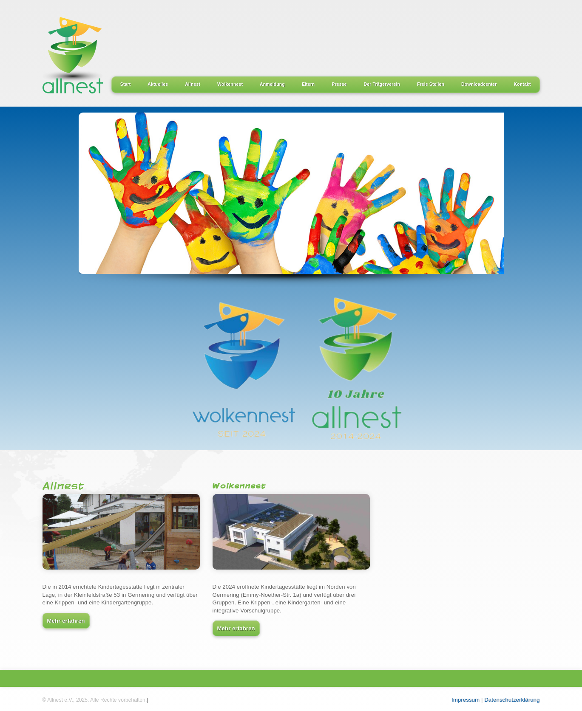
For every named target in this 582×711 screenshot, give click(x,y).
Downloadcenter (479, 84)
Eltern (308, 84)
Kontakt (522, 84)
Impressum (465, 700)
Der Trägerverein (382, 84)
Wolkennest (230, 84)
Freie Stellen (430, 84)
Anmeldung (272, 84)
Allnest (192, 84)
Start (125, 84)
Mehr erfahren (66, 621)
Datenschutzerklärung (511, 700)
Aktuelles (158, 84)
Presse (339, 84)
